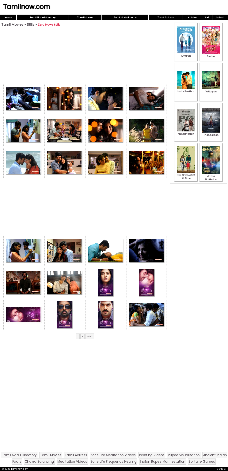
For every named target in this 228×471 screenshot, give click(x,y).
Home (8, 17)
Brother (211, 55)
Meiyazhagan (186, 132)
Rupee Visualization (184, 455)
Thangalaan (211, 133)
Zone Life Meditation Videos (113, 455)
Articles (192, 17)
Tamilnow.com (26, 6)
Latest (220, 17)
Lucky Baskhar (186, 90)
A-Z (207, 17)
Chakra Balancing (39, 461)
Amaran (186, 54)
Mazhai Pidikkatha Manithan (211, 177)
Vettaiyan (211, 90)
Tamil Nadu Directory (42, 17)
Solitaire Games (202, 461)
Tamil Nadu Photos (125, 17)
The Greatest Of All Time (186, 175)
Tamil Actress (166, 17)
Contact (221, 468)
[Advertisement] (84, 56)
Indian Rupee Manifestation (162, 461)
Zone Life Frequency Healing (113, 461)
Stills (30, 24)
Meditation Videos (72, 461)
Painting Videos (152, 455)
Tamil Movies (85, 17)
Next (90, 336)
